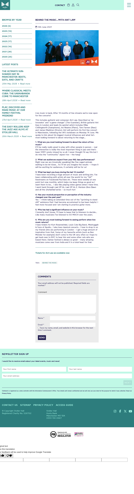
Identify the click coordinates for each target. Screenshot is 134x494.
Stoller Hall (5, 5)
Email (41, 325)
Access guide (64, 405)
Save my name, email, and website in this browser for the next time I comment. (65, 329)
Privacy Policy (6, 393)
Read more (25, 83)
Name (41, 318)
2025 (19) (7, 31)
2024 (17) (7, 36)
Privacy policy (43, 405)
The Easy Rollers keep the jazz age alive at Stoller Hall (15, 129)
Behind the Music (49, 263)
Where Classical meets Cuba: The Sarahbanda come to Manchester (16, 93)
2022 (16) (7, 46)
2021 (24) (7, 51)
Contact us (10, 405)
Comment (42, 292)
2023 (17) (7, 41)
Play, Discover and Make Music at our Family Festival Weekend (13, 111)
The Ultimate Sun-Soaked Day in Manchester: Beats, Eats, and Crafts (14, 75)
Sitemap (25, 405)
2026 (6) (6, 26)
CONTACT (60, 5)
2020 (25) (7, 56)
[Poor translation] (9, 456)
